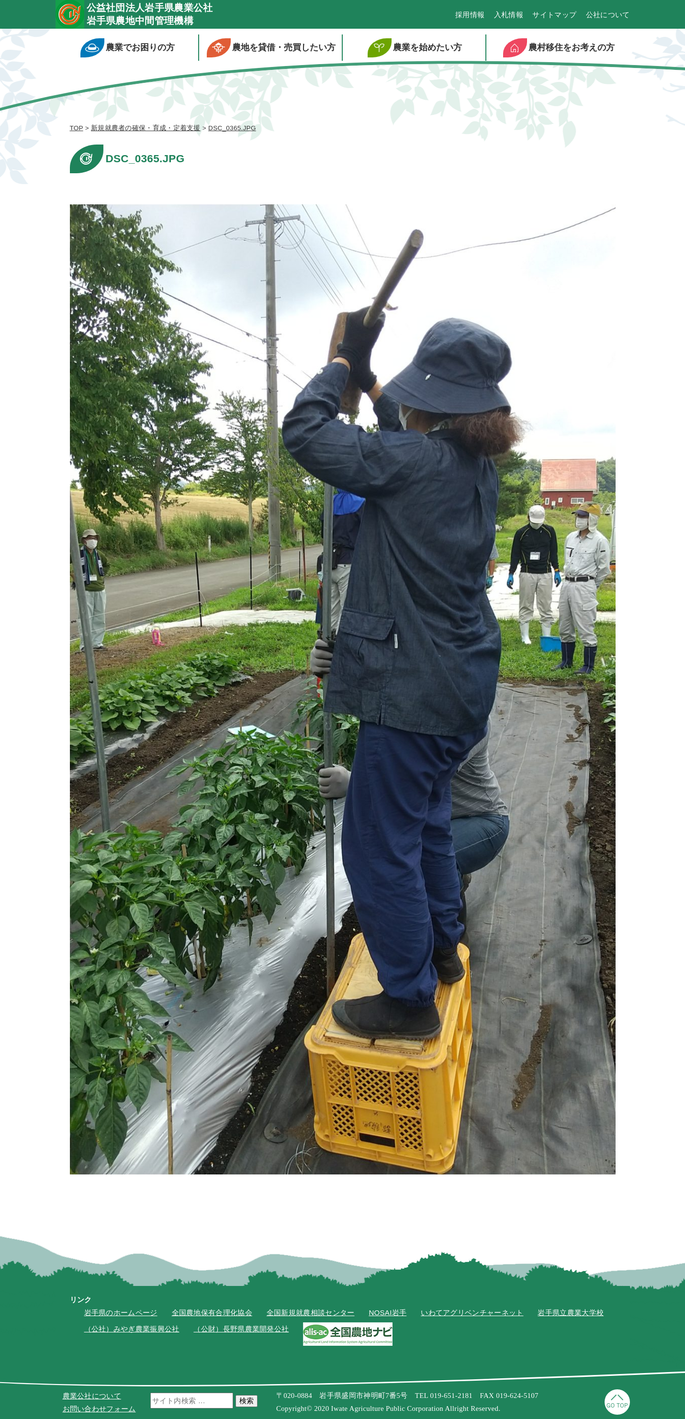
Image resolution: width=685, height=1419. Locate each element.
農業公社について (92, 1396)
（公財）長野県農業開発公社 (241, 1329)
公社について (608, 15)
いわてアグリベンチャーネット (472, 1312)
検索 (246, 1401)
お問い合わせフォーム (99, 1409)
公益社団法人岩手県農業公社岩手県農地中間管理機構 (150, 14)
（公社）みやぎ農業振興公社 (132, 1329)
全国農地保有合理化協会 (212, 1312)
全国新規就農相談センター (311, 1312)
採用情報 (469, 15)
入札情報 (508, 15)
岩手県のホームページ (120, 1312)
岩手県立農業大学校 (571, 1312)
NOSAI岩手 (387, 1312)
